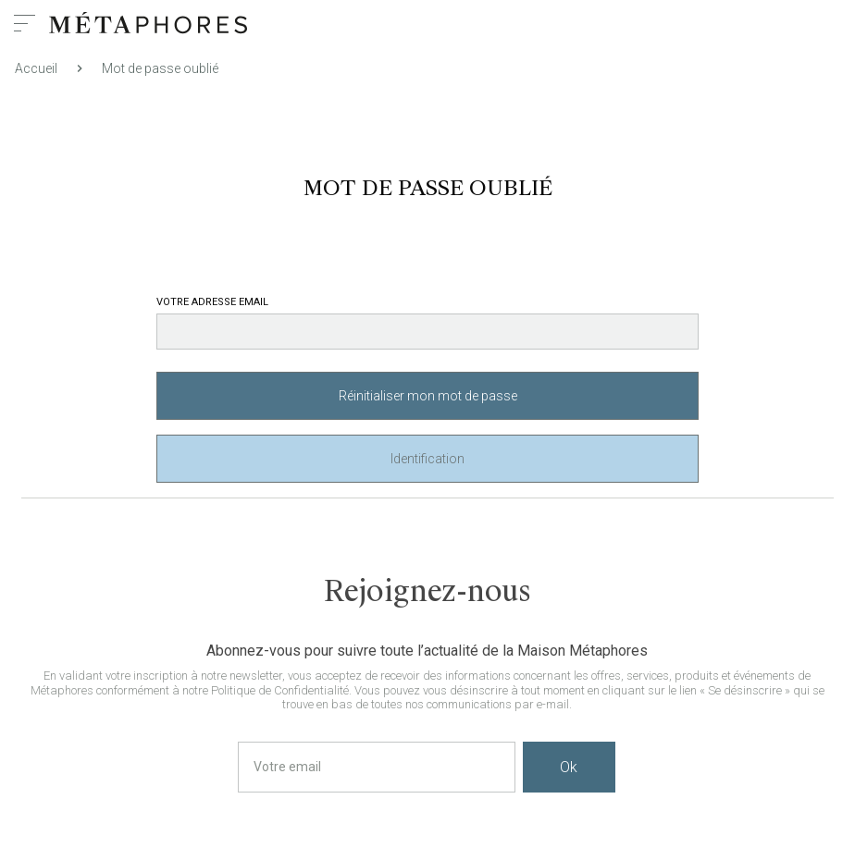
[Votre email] (376, 767)
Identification (427, 458)
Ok (568, 767)
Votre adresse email (212, 302)
